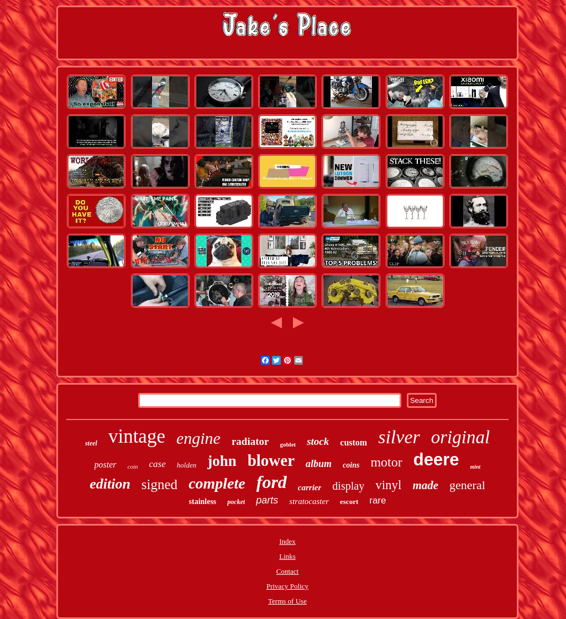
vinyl (388, 485)
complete (216, 483)
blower (271, 460)
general (467, 485)
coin (133, 466)
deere (436, 459)
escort (349, 501)
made (425, 485)
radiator (250, 441)
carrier (310, 487)
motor (386, 462)
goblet (288, 444)
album (319, 463)
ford (271, 482)
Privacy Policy (287, 586)
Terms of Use (287, 601)
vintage (136, 436)
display (348, 486)
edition (110, 484)
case (157, 464)
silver (399, 437)
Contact (287, 571)
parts (267, 500)
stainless (203, 501)
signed (159, 484)
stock (318, 441)
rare (377, 500)
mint (475, 467)
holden (186, 465)
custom (353, 442)
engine (198, 438)
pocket (236, 502)
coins (351, 465)
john (222, 461)
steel (91, 443)
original (460, 437)
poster (106, 464)
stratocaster (309, 501)
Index (287, 541)
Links (287, 556)
